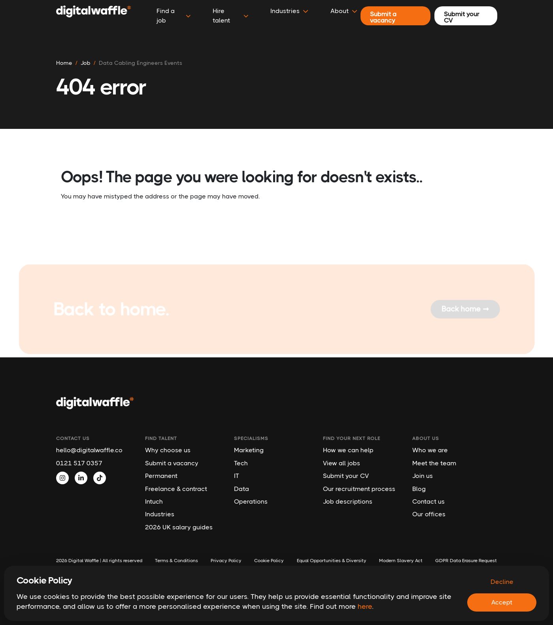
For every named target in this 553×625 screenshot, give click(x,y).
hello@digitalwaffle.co (89, 450)
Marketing (249, 450)
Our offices (428, 514)
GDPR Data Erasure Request (466, 560)
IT (236, 476)
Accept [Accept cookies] (501, 602)
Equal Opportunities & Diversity (331, 560)
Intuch (154, 501)
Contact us (428, 501)
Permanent (161, 476)
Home (64, 63)
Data (241, 489)
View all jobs (341, 463)
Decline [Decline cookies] (502, 581)
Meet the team (434, 463)
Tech (241, 463)
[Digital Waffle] (93, 15)
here (365, 606)
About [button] (343, 11)
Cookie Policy (269, 560)
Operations (251, 501)
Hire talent (230, 15)
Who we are (430, 450)
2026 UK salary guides (179, 527)
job (86, 63)
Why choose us (168, 450)
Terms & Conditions (176, 560)
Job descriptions (347, 501)
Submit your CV (346, 476)
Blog (419, 489)
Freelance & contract (176, 489)
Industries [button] (289, 11)
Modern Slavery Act (401, 560)
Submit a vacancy (171, 463)
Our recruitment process (359, 489)
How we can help (348, 450)
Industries (159, 514)
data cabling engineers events (140, 63)
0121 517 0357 (79, 463)
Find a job (174, 15)
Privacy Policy (226, 560)
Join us (422, 476)
